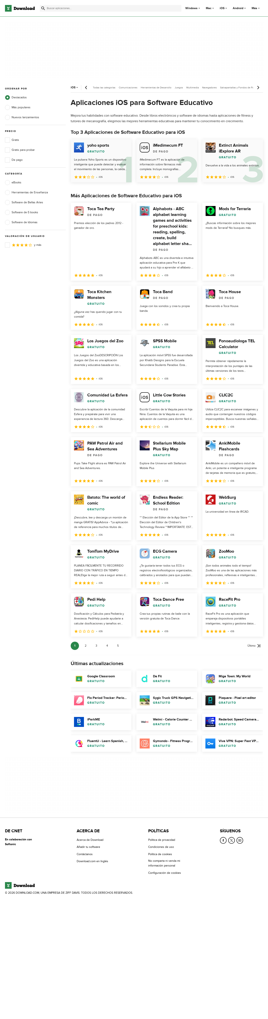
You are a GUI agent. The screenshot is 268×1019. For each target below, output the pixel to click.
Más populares (17, 107)
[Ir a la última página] (254, 646)
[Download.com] (20, 8)
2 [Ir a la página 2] (85, 645)
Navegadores (209, 87)
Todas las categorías (104, 87)
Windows (191, 8)
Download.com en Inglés (92, 861)
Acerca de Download (90, 840)
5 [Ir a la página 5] (118, 645)
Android (238, 8)
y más (23, 245)
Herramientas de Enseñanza (26, 192)
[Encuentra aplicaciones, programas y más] (110, 8)
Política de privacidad (161, 840)
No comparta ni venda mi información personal (164, 863)
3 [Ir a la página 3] (96, 645)
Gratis (12, 140)
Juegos (179, 87)
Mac (208, 8)
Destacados (16, 97)
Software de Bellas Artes (24, 202)
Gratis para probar (20, 149)
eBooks (13, 182)
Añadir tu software (88, 847)
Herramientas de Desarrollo (156, 87)
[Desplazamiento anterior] (86, 88)
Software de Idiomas (21, 222)
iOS (222, 8)
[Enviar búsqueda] (43, 8)
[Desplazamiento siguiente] (258, 88)
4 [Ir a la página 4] (107, 645)
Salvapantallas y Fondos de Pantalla (240, 87)
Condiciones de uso (161, 847)
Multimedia (192, 87)
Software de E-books (21, 212)
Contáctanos (85, 854)
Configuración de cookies (164, 873)
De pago (14, 159)
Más (256, 8)
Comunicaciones (128, 87)
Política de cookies (160, 854)
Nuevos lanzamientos (22, 117)
